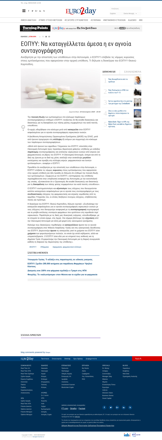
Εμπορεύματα (45, 409)
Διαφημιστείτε (91, 359)
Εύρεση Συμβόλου (27, 379)
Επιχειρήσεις (45, 382)
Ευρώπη (44, 401)
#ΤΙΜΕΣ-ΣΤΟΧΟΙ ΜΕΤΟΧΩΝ (50, 20)
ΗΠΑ (42, 398)
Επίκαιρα (44, 379)
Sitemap (67, 359)
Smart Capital (106, 398)
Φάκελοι (105, 379)
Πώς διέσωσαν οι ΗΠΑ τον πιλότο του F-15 (118, 91)
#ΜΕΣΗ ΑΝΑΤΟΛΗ (28, 20)
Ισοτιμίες (44, 412)
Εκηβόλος (126, 371)
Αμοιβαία (65, 379)
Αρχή (137, 358)
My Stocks (85, 368)
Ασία (42, 403)
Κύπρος (43, 387)
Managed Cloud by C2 (38, 436)
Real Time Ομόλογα (27, 374)
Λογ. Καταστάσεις (88, 376)
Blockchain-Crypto (68, 387)
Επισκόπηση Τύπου (108, 384)
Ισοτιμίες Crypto (46, 414)
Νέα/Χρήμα (65, 371)
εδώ (122, 28)
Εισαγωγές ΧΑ (66, 376)
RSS (83, 379)
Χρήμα (43, 406)
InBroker (77, 416)
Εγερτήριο (105, 387)
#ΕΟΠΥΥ (33, 247)
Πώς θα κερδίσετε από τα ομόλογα (118, 80)
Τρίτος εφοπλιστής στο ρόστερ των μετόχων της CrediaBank (120, 102)
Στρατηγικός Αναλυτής (130, 376)
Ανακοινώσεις (25, 393)
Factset (82, 408)
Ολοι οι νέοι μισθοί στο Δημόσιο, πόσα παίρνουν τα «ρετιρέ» (118, 113)
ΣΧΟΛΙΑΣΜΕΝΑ (132, 72)
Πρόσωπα (65, 368)
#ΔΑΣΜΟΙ (132, 20)
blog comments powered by (35, 352)
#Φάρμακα (44, 247)
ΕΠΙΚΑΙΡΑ (32, 36)
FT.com (65, 408)
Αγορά (43, 374)
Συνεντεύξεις (106, 374)
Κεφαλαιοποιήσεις (27, 390)
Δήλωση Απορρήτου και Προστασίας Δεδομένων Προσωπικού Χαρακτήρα (88, 426)
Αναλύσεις (65, 382)
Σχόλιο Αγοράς (25, 376)
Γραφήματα (85, 374)
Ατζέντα (104, 390)
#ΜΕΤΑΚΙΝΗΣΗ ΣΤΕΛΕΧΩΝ (114, 20)
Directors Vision (107, 393)
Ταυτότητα (45, 359)
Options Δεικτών (26, 409)
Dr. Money (105, 368)
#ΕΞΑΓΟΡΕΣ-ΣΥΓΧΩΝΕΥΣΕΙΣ (76, 20)
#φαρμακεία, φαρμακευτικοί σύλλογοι (67, 247)
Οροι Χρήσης (78, 359)
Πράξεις (23, 387)
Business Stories (107, 395)
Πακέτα (23, 384)
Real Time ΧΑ (25, 368)
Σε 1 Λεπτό (44, 395)
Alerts (84, 371)
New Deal (126, 374)
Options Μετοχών (26, 414)
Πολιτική (44, 384)
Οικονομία (44, 371)
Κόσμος (43, 376)
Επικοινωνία (56, 359)
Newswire (44, 368)
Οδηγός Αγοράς (67, 374)
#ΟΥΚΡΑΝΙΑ (96, 20)
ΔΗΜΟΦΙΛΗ (108, 72)
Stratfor (73, 408)
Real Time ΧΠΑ (26, 371)
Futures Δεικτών (26, 406)
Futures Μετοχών (26, 412)
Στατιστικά (24, 382)
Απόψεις (105, 371)
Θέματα (104, 382)
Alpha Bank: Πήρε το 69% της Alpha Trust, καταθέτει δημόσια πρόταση (119, 124)
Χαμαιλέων (126, 368)
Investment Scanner (68, 384)
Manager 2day (107, 376)
